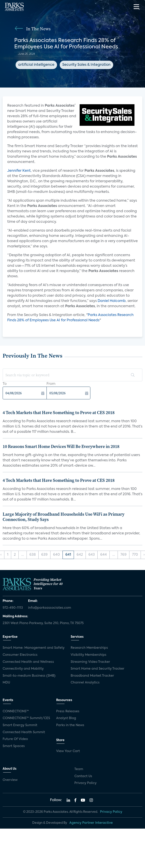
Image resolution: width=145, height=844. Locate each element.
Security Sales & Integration (86, 65)
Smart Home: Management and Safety (33, 647)
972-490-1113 (13, 607)
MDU (6, 682)
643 (91, 555)
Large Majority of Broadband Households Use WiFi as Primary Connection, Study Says (63, 516)
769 (123, 555)
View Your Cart (68, 751)
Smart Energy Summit (20, 725)
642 (80, 555)
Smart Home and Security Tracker (97, 668)
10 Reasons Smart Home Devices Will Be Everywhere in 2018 (61, 446)
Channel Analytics (85, 682)
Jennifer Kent (19, 171)
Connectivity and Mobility (23, 668)
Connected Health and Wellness (28, 661)
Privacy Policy (85, 783)
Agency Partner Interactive (91, 822)
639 (44, 555)
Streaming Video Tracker (90, 661)
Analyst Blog (66, 718)
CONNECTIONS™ (16, 711)
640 (56, 555)
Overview (10, 780)
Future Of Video (15, 739)
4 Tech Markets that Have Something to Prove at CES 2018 (59, 412)
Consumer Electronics (20, 654)
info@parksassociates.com (49, 607)
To (5, 384)
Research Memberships (89, 647)
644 (103, 555)
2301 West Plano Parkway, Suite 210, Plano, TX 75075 (43, 623)
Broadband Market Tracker (92, 675)
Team (78, 769)
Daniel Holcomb (112, 301)
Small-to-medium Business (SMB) (29, 675)
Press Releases (67, 711)
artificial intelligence (36, 65)
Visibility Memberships (88, 654)
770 (135, 555)
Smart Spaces (14, 746)
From (51, 384)
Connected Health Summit (24, 732)
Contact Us (83, 776)
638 (32, 555)
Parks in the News (70, 725)
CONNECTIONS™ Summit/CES (26, 718)
